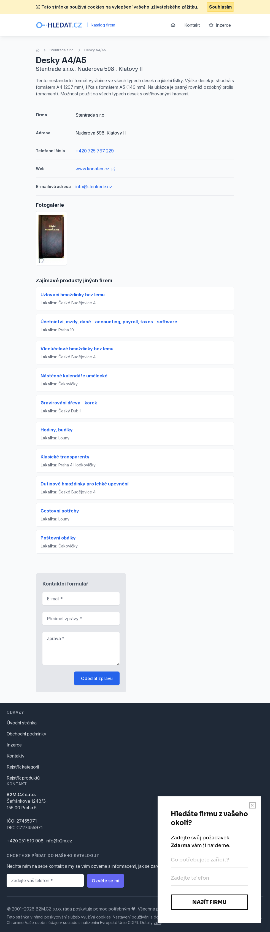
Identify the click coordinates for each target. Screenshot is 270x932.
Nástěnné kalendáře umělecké (73, 375)
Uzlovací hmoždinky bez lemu (72, 294)
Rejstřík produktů (23, 778)
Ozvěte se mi (105, 880)
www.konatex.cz (95, 168)
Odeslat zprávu (97, 678)
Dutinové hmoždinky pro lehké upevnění (84, 484)
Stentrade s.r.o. (62, 50)
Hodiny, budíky (56, 430)
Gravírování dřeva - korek (68, 402)
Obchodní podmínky (26, 734)
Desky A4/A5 (95, 50)
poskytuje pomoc (90, 909)
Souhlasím (220, 7)
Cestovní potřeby (59, 511)
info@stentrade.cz (93, 186)
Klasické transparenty (65, 457)
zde (157, 922)
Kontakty (16, 756)
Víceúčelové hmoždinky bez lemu (77, 348)
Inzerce (220, 25)
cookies (103, 917)
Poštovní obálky (58, 538)
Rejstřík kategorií (23, 767)
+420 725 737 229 (94, 151)
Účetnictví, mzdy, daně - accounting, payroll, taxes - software (108, 321)
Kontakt (192, 25)
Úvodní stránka (22, 723)
